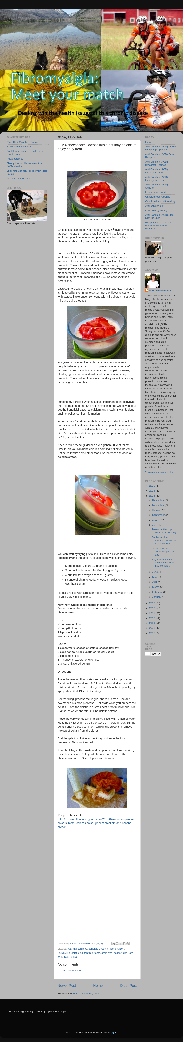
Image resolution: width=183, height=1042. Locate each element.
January (157, 596)
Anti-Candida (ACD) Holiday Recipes (156, 179)
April (155, 582)
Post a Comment (72, 970)
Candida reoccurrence (157, 196)
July (155, 525)
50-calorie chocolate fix (20, 146)
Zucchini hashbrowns (19, 178)
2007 (152, 633)
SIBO (74, 956)
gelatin (75, 953)
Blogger (111, 1032)
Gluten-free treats (90, 953)
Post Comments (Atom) (86, 993)
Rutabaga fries (15, 158)
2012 (152, 608)
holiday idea (120, 953)
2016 (152, 485)
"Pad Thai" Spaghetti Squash (23, 142)
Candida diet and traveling (160, 201)
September (158, 515)
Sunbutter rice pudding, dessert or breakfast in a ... (164, 540)
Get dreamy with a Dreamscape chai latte (163, 551)
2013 (152, 603)
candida (93, 948)
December (158, 500)
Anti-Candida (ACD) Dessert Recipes (156, 171)
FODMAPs (64, 953)
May (155, 577)
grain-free (106, 953)
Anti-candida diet (154, 205)
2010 (152, 618)
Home (98, 985)
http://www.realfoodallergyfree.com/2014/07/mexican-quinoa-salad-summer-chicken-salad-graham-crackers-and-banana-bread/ (96, 823)
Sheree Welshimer (160, 290)
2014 (152, 495)
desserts (103, 948)
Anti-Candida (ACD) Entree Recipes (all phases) (160, 148)
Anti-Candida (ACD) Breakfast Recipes (156, 163)
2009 (152, 623)
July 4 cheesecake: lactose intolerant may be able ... (163, 562)
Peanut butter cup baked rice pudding (164, 531)
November (158, 505)
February (157, 592)
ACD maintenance (77, 948)
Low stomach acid (155, 192)
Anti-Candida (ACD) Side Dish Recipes (159, 216)
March (156, 586)
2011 (152, 613)
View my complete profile (159, 472)
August (156, 520)
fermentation (117, 948)
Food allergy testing (156, 210)
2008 (152, 628)
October (157, 510)
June (155, 571)
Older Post (128, 985)
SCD (67, 956)
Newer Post (67, 985)
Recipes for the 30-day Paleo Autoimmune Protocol (158, 225)
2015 (152, 490)
